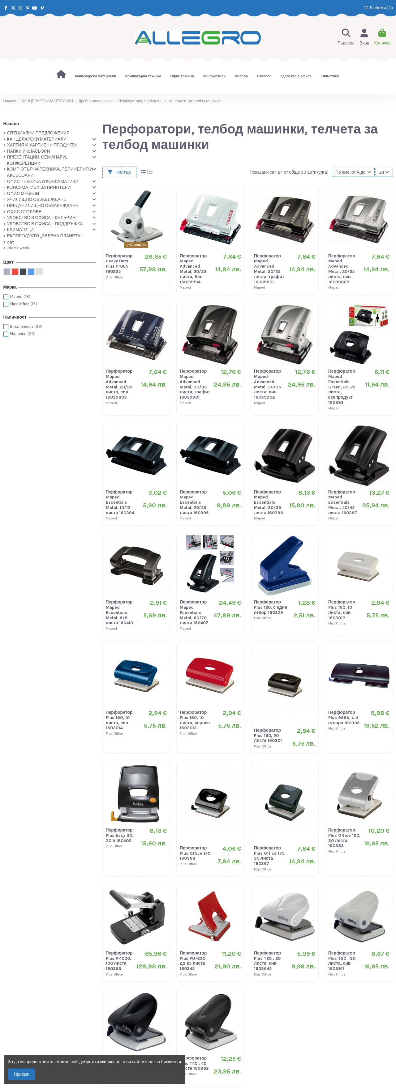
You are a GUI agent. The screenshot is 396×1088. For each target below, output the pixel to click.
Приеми (22, 1074)
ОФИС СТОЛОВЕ (24, 211)
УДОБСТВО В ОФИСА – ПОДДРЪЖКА (45, 223)
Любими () (378, 8)
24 (384, 172)
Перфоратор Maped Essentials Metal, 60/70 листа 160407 (194, 612)
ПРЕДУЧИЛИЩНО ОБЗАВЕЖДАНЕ (43, 205)
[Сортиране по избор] (353, 172)
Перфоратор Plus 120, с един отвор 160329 (270, 607)
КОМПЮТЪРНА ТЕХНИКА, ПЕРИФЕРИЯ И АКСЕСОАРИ (50, 172)
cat (10, 242)
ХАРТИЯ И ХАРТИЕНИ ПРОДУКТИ (42, 145)
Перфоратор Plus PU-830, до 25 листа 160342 (193, 960)
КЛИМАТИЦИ (20, 229)
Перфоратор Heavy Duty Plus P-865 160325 (119, 263)
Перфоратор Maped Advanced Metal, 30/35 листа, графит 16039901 (195, 384)
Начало (11, 123)
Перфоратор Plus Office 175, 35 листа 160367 (270, 855)
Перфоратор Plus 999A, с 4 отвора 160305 (343, 718)
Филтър (119, 172)
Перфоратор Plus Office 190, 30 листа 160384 (344, 838)
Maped (20, 296)
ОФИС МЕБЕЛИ (23, 193)
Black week (18, 248)
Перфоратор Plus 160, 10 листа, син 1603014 (119, 720)
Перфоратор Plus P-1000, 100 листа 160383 (119, 960)
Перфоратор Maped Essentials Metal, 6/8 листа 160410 (119, 612)
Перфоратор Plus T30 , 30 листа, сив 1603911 (341, 960)
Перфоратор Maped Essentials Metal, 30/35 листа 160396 (268, 502)
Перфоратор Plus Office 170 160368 (195, 853)
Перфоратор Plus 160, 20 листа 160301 (268, 735)
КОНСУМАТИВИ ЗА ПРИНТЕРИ (39, 187)
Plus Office (23, 304)
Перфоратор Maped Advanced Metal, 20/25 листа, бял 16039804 (193, 269)
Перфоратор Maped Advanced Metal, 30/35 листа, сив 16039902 (267, 384)
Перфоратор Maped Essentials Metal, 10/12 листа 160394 (120, 502)
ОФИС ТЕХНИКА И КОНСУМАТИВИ (43, 181)
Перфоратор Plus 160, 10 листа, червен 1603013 (195, 720)
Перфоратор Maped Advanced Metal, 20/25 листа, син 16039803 (119, 384)
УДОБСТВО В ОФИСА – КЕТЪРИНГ (42, 217)
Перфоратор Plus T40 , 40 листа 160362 (194, 1063)
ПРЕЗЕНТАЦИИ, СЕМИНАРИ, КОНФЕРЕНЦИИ (37, 160)
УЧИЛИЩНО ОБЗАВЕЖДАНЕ (37, 199)
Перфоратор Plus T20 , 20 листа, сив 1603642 (267, 960)
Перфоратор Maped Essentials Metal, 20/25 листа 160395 (194, 502)
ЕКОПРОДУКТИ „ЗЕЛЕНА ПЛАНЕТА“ (44, 236)
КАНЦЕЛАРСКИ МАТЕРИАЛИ (37, 139)
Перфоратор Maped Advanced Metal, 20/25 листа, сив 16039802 (341, 269)
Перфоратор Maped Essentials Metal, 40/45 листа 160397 (342, 502)
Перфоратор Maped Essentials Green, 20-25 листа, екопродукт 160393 (341, 387)
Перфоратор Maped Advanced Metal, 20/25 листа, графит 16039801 (269, 269)
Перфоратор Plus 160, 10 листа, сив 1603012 (341, 609)
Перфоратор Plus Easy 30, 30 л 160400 (119, 835)
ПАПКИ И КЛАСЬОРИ (28, 151)
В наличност (26, 326)
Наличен (23, 333)
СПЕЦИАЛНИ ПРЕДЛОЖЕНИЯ (38, 133)
